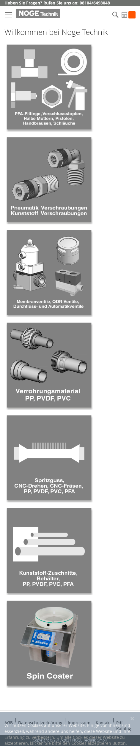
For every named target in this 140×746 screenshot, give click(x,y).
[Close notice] (132, 728)
